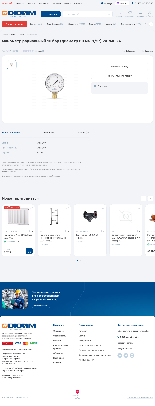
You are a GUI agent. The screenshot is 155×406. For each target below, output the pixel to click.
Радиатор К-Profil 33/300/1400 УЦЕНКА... (18, 236)
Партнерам (57, 3)
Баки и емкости (131, 24)
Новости (67, 3)
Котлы (36, 24)
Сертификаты (59, 335)
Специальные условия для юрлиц (95, 355)
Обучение (58, 353)
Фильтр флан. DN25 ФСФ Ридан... (87, 236)
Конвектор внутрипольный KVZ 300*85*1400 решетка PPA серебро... (126, 238)
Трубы (95, 24)
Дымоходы (76, 24)
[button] (151, 24)
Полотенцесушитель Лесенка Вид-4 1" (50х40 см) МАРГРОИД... (53, 238)
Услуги (82, 335)
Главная (5, 34)
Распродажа (7, 3)
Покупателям (43, 3)
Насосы (111, 24)
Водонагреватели (14, 24)
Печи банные (55, 24)
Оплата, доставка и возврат (92, 350)
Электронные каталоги (90, 345)
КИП (22, 34)
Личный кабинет (86, 360)
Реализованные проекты (60, 347)
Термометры (31, 34)
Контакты (78, 3)
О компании (19, 3)
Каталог (14, 34)
